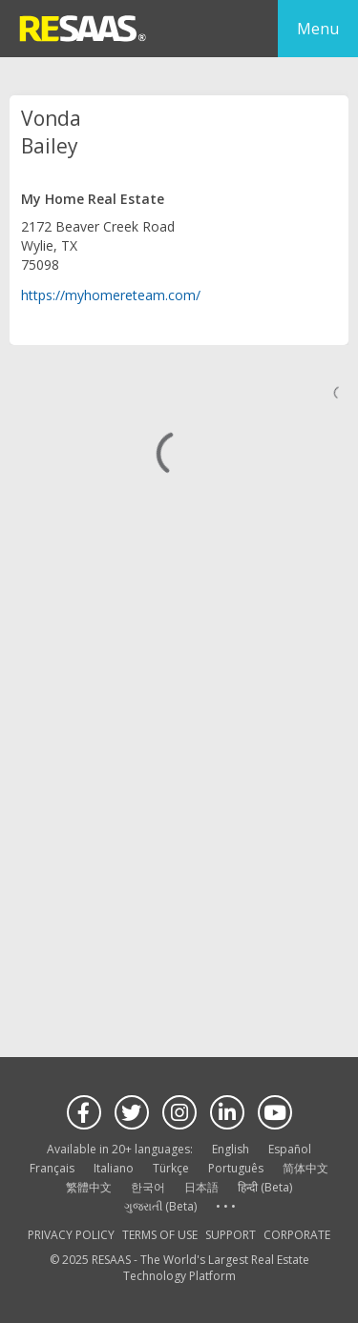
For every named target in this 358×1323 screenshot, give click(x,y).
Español (289, 1149)
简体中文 (305, 1168)
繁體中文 (89, 1187)
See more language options (225, 1207)
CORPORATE (296, 1235)
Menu (318, 28)
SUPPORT (230, 1235)
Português (235, 1168)
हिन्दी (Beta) (265, 1187)
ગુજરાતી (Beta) (160, 1206)
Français (52, 1168)
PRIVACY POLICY (71, 1235)
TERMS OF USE (160, 1235)
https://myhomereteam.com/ (110, 295)
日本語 (201, 1187)
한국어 (148, 1187)
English (230, 1149)
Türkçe (171, 1168)
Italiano (114, 1168)
